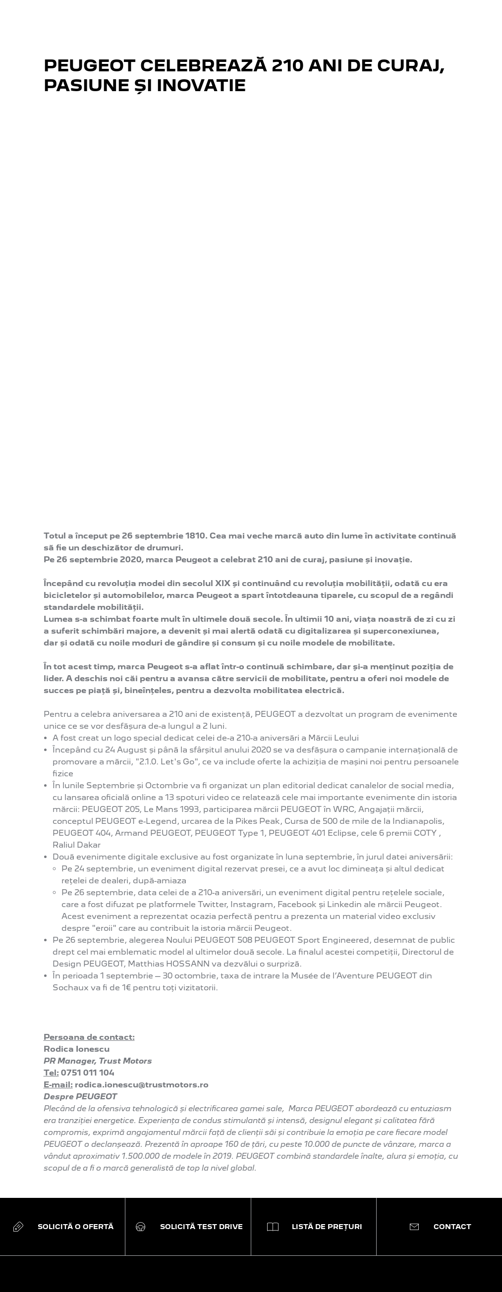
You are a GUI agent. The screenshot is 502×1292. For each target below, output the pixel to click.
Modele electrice (90, 943)
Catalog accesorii (350, 972)
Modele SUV (82, 972)
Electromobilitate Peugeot (239, 972)
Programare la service (360, 933)
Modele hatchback (95, 982)
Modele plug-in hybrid (101, 953)
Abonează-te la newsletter (239, 933)
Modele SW (81, 992)
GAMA (73, 912)
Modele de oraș (88, 963)
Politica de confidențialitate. (394, 1252)
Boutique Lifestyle (223, 982)
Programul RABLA (223, 1002)
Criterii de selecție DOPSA (238, 992)
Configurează (213, 943)
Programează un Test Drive (241, 963)
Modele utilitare (88, 1002)
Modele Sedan (86, 1032)
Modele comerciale (95, 1022)
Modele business (91, 1012)
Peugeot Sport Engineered (112, 933)
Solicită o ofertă (217, 953)
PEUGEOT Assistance (359, 943)
